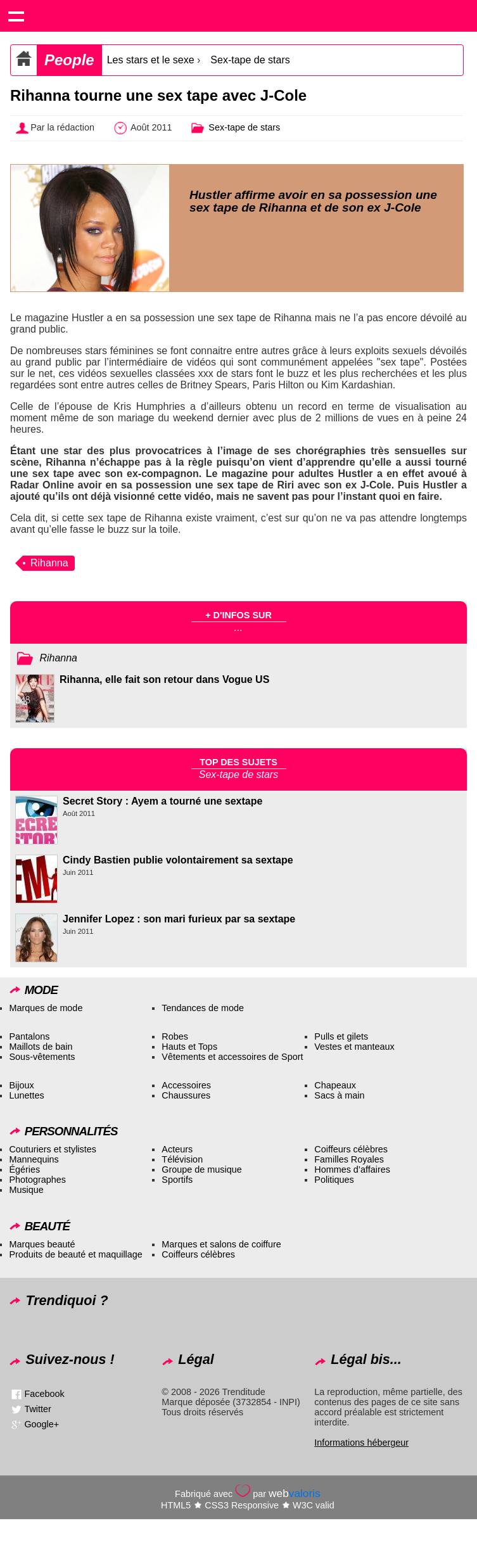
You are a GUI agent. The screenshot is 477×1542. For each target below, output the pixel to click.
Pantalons (29, 1036)
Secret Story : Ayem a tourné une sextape (162, 801)
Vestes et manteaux (354, 1047)
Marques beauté (42, 1244)
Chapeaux (335, 1085)
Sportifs (177, 1180)
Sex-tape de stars (249, 59)
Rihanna (49, 563)
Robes (175, 1036)
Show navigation (16, 16)
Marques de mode (45, 1008)
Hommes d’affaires (352, 1169)
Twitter (37, 1409)
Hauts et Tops (189, 1047)
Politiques (333, 1180)
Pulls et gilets (341, 1036)
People (69, 59)
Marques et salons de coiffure (221, 1244)
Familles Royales (349, 1159)
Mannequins (33, 1159)
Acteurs (177, 1149)
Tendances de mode (203, 1008)
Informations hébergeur (361, 1442)
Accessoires (186, 1085)
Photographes (37, 1180)
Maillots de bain (40, 1047)
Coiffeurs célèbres (351, 1149)
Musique (26, 1190)
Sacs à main (339, 1095)
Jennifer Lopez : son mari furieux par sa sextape (179, 919)
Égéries (24, 1169)
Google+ (41, 1424)
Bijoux (21, 1085)
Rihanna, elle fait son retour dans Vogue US (164, 679)
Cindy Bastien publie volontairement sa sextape (178, 860)
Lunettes (26, 1095)
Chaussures (186, 1095)
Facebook (44, 1394)
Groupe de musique (201, 1169)
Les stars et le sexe (150, 59)
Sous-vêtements (42, 1057)
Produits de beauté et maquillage (75, 1254)
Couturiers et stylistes (52, 1149)
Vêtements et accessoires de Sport (232, 1057)
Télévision (182, 1159)
